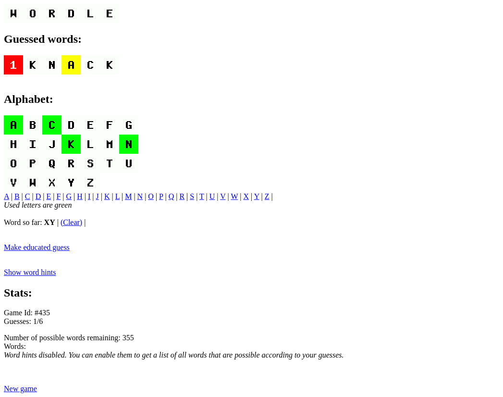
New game (20, 389)
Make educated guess (37, 247)
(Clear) (71, 222)
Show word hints (30, 272)
